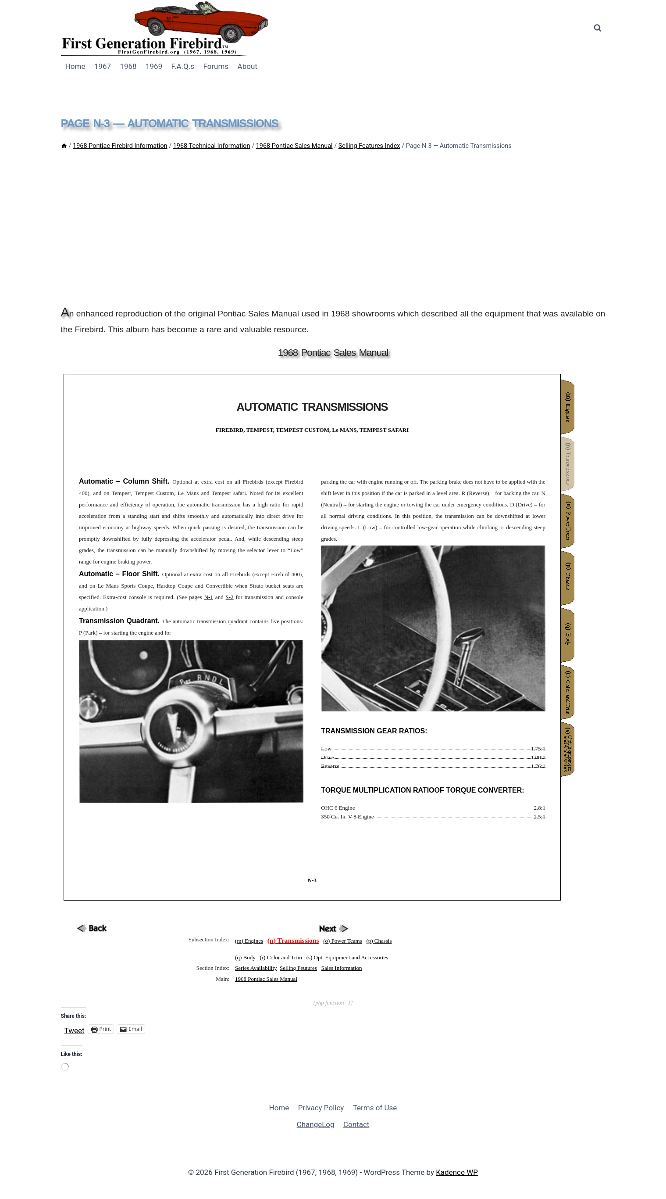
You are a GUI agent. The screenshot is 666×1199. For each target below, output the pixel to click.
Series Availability (256, 968)
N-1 (208, 597)
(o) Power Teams (342, 940)
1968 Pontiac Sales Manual (266, 979)
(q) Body (245, 957)
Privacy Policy (321, 1107)
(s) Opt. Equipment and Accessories (347, 957)
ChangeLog (316, 1124)
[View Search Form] (597, 28)
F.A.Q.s (182, 66)
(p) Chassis (379, 940)
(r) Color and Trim (281, 957)
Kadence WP (457, 1172)
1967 (102, 66)
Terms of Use (375, 1107)
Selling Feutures (298, 968)
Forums (215, 66)
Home (75, 66)
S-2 (230, 597)
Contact (356, 1124)
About (247, 66)
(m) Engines (249, 940)
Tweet (74, 1029)
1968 (128, 66)
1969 (154, 66)
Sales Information (341, 968)
